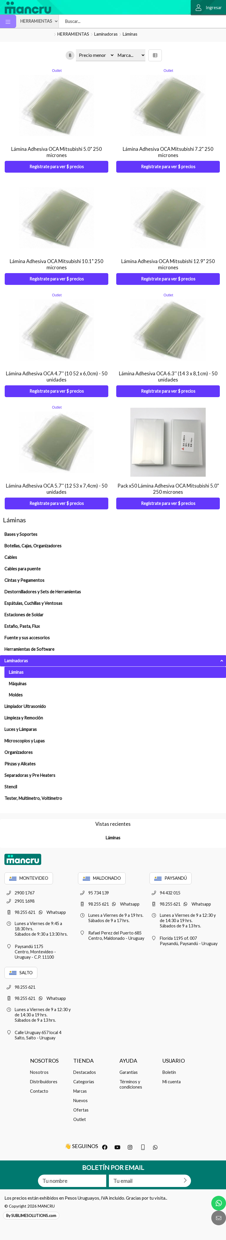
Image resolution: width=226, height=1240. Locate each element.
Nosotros (39, 1072)
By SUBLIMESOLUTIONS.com (31, 1215)
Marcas (80, 1091)
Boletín (169, 1072)
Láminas (130, 34)
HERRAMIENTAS (73, 34)
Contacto (39, 1091)
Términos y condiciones (130, 1084)
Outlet (79, 1119)
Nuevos (80, 1100)
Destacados (84, 1072)
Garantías (128, 1072)
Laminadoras (106, 34)
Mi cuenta (171, 1081)
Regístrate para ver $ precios (56, 166)
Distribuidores (43, 1081)
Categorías (83, 1081)
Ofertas (81, 1109)
